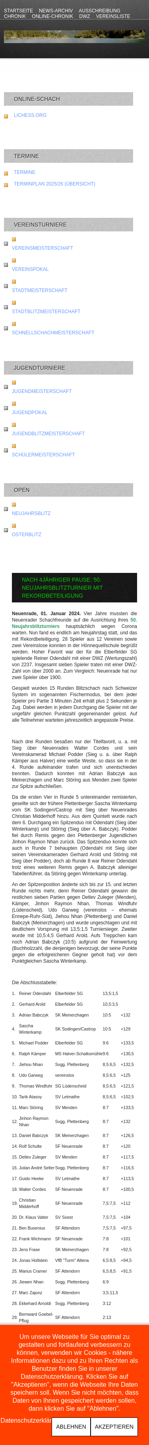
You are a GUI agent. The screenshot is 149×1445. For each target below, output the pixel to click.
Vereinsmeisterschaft (42, 248)
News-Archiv (56, 11)
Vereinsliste (113, 16)
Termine (24, 172)
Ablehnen (71, 1426)
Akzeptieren (114, 1426)
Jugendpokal (29, 412)
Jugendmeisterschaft (42, 391)
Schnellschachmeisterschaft (53, 333)
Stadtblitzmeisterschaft (46, 311)
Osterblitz (26, 534)
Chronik (15, 16)
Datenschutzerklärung (31, 1420)
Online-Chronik (52, 16)
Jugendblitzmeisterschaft (48, 433)
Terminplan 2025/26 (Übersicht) (54, 184)
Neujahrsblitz (31, 513)
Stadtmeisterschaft (40, 290)
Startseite (18, 11)
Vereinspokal (30, 269)
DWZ (84, 16)
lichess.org (30, 115)
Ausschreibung (99, 11)
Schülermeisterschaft (43, 455)
